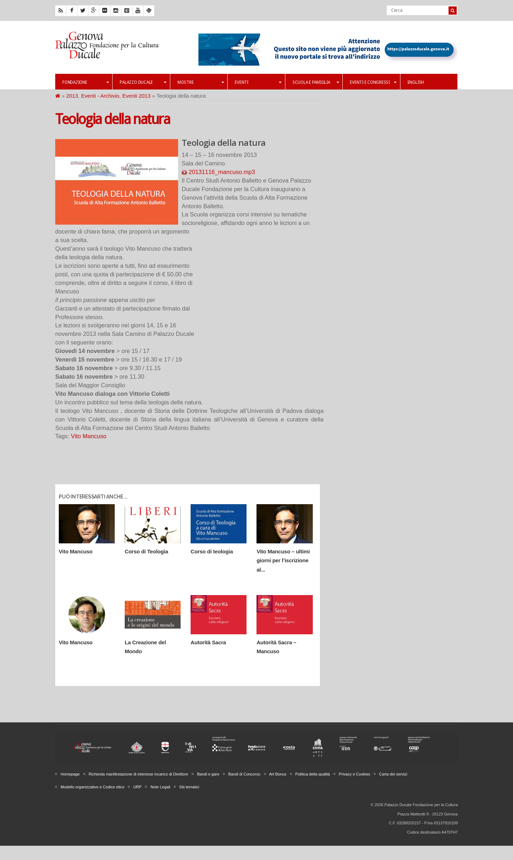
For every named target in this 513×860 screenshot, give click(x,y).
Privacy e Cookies (354, 774)
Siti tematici (189, 787)
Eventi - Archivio (100, 96)
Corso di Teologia (146, 551)
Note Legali (160, 787)
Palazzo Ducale (143, 82)
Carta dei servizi (393, 774)
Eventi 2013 (136, 96)
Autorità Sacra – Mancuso (276, 647)
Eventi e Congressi (373, 82)
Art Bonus (277, 774)
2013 (72, 96)
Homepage (70, 774)
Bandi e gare (208, 774)
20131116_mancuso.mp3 (218, 172)
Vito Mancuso (89, 436)
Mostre (200, 82)
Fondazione (85, 82)
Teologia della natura (112, 119)
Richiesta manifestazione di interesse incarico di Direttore (138, 774)
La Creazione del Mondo (145, 647)
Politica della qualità (312, 774)
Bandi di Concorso (244, 774)
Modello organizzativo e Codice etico (92, 787)
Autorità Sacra (208, 642)
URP (137, 787)
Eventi (258, 82)
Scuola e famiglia (315, 82)
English (416, 82)
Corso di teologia (212, 551)
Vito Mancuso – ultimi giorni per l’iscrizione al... (283, 560)
